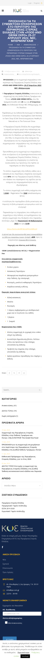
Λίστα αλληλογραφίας (12, 618)
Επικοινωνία (8, 568)
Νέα (18, 45)
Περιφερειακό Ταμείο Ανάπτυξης (14, 506)
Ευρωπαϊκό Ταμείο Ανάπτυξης (13, 511)
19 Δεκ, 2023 (6, 430)
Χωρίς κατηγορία (9, 416)
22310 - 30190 (11, 594)
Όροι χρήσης (8, 572)
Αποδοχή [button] (25, 656)
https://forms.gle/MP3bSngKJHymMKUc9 (22, 229)
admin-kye (28, 71)
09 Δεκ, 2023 (6, 463)
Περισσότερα (23, 652)
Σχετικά (6, 564)
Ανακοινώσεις (30, 45)
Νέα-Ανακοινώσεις (13, 622)
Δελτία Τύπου (7, 411)
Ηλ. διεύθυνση (9, 610)
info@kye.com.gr (12, 590)
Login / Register (35, 3)
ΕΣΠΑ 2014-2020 (8, 508)
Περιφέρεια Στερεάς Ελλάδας (13, 503)
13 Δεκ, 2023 (6, 442)
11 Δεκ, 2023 (6, 454)
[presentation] (20, 630)
